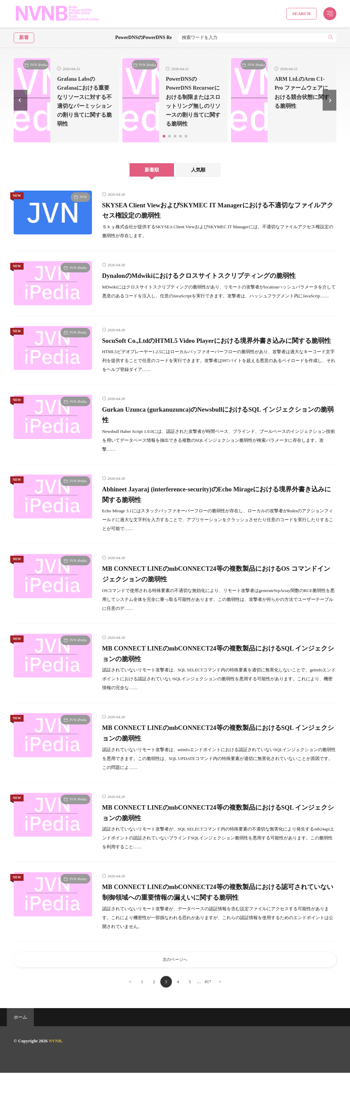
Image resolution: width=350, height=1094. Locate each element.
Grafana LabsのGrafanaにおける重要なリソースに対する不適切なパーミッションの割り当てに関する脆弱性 (83, 105)
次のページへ (175, 979)
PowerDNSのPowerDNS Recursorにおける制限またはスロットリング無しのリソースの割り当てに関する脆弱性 (192, 105)
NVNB (55, 1062)
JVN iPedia (38, 65)
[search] (330, 37)
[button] (20, 104)
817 (209, 1002)
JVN (83, 206)
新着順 (146, 178)
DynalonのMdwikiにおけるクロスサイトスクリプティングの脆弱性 (212, 284)
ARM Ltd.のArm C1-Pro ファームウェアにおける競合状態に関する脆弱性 (299, 96)
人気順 (203, 178)
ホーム (20, 1038)
